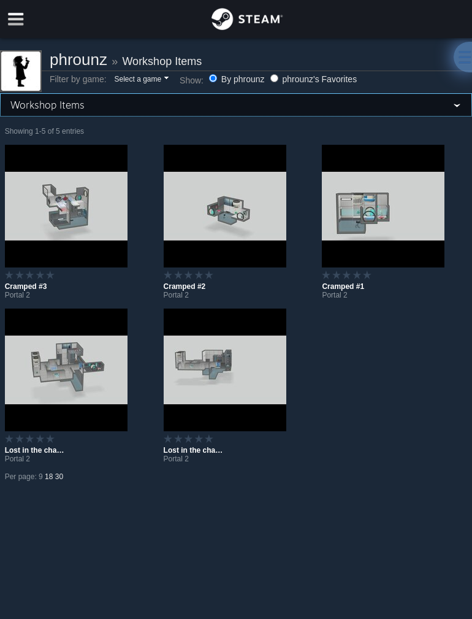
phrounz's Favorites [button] (313, 79)
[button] (140, 79)
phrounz (78, 59)
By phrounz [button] (238, 79)
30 (59, 476)
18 (49, 476)
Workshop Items (162, 61)
